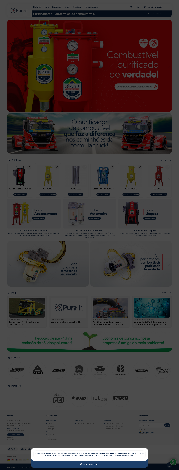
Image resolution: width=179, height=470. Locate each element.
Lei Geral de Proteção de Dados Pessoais (115, 453)
